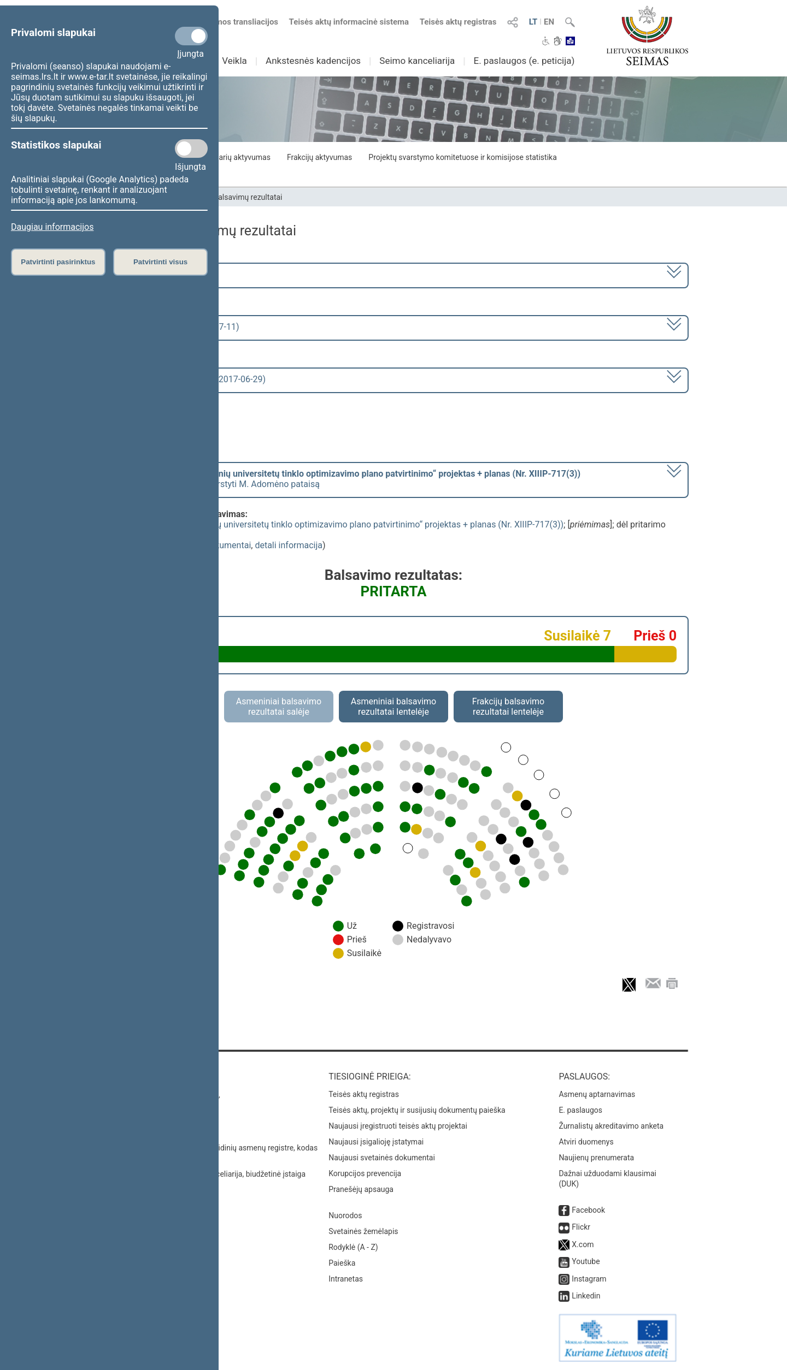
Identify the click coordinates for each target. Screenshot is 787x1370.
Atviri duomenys (586, 1141)
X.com (583, 1244)
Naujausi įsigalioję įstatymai (376, 1141)
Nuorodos (345, 1215)
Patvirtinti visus (160, 262)
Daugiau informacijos (52, 227)
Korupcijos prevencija (364, 1173)
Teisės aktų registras (458, 22)
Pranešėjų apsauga (360, 1189)
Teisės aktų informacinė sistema (349, 22)
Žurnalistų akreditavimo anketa (611, 1126)
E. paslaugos (580, 1110)
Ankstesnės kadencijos (313, 60)
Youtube (586, 1261)
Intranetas (345, 1278)
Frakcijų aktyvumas (319, 157)
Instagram (589, 1278)
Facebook (588, 1210)
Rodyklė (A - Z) (353, 1247)
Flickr (581, 1227)
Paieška (341, 1263)
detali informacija (288, 545)
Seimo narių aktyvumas (231, 157)
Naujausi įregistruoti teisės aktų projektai (397, 1126)
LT (533, 22)
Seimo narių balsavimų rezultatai (227, 197)
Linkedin (586, 1295)
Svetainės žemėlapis (363, 1231)
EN (549, 22)
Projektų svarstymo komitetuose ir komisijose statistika (462, 157)
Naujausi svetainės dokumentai (381, 1157)
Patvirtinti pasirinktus (58, 262)
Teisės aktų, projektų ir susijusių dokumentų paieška (416, 1110)
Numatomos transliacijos (226, 22)
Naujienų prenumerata (596, 1157)
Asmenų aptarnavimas (597, 1094)
